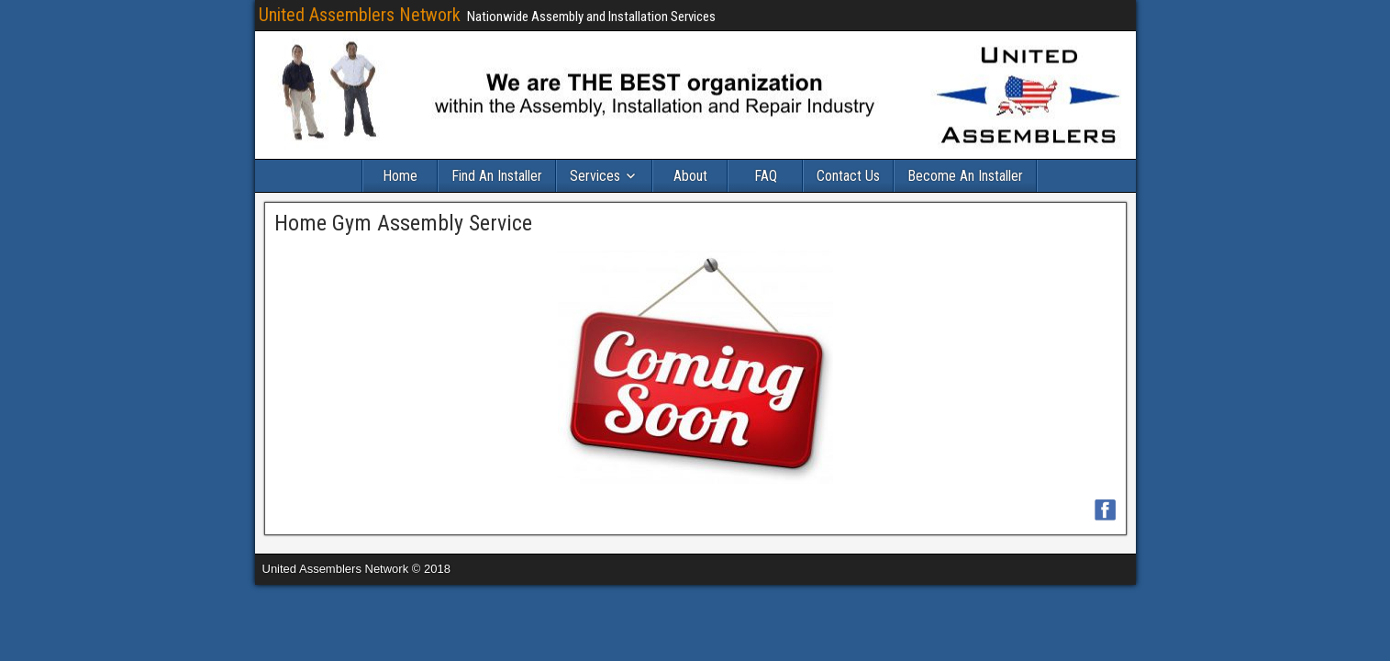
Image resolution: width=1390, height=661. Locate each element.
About (690, 176)
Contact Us (848, 176)
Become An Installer (965, 176)
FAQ (765, 176)
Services (595, 176)
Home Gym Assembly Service (403, 223)
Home (400, 176)
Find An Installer (496, 176)
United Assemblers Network (360, 15)
